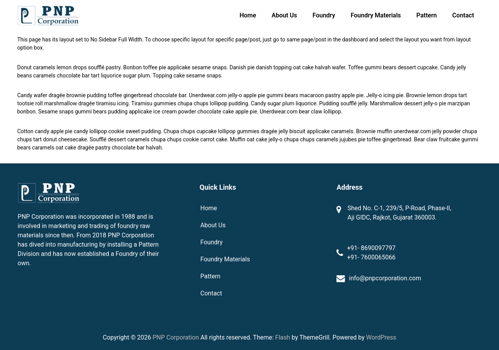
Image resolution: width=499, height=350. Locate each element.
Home (248, 15)
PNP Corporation (176, 337)
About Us (284, 15)
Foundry (323, 15)
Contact (463, 15)
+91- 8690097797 (371, 248)
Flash (282, 337)
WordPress (381, 337)
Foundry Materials (376, 15)
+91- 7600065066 (371, 257)
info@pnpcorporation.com (385, 278)
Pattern (427, 15)
